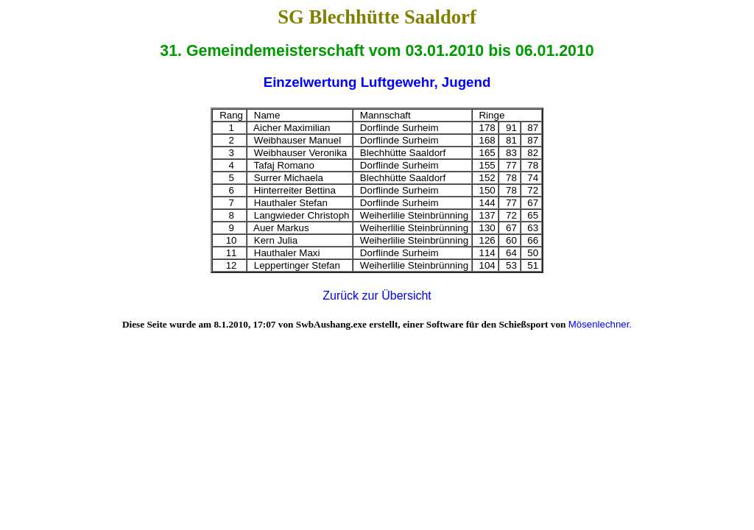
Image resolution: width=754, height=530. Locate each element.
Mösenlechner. (600, 324)
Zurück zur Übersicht (377, 295)
